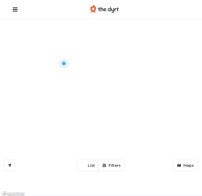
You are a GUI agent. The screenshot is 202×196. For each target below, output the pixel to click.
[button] (15, 9)
